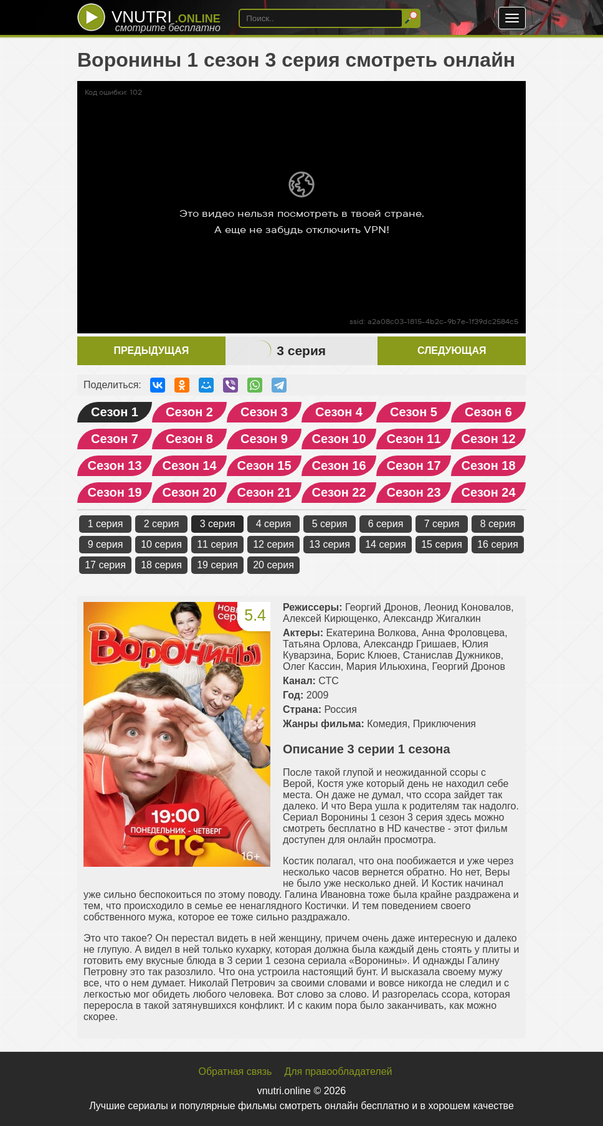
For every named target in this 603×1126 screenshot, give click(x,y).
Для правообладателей (338, 1071)
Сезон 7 (114, 439)
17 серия (105, 565)
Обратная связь (235, 1071)
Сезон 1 (114, 412)
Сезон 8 (189, 439)
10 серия (161, 544)
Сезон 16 (338, 465)
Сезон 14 (189, 465)
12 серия (273, 544)
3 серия (217, 523)
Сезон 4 (339, 412)
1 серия (105, 523)
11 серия (217, 544)
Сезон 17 (413, 465)
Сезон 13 (114, 465)
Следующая (451, 350)
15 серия (441, 544)
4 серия (274, 523)
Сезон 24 (488, 492)
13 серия (329, 544)
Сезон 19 (114, 492)
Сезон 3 (264, 412)
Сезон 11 (413, 439)
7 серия (442, 523)
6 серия (386, 523)
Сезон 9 (264, 439)
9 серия (105, 544)
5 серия (330, 523)
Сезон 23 (413, 492)
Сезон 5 (413, 412)
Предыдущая (151, 350)
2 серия (161, 523)
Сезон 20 (189, 492)
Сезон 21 (264, 492)
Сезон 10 (338, 439)
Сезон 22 (338, 492)
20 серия (273, 565)
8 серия (498, 523)
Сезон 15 (264, 465)
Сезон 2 (189, 412)
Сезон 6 (488, 412)
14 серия (385, 544)
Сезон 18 (488, 465)
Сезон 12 (488, 439)
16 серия (497, 544)
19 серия (217, 565)
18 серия (161, 565)
